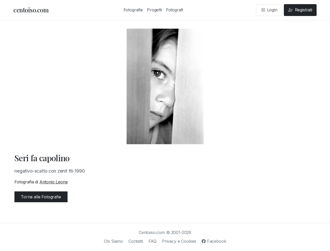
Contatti (135, 241)
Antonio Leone (53, 181)
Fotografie (133, 9)
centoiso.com (30, 10)
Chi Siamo (113, 241)
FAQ (152, 241)
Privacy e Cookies (179, 241)
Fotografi (174, 9)
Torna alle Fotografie (41, 196)
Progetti (154, 9)
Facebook (214, 241)
